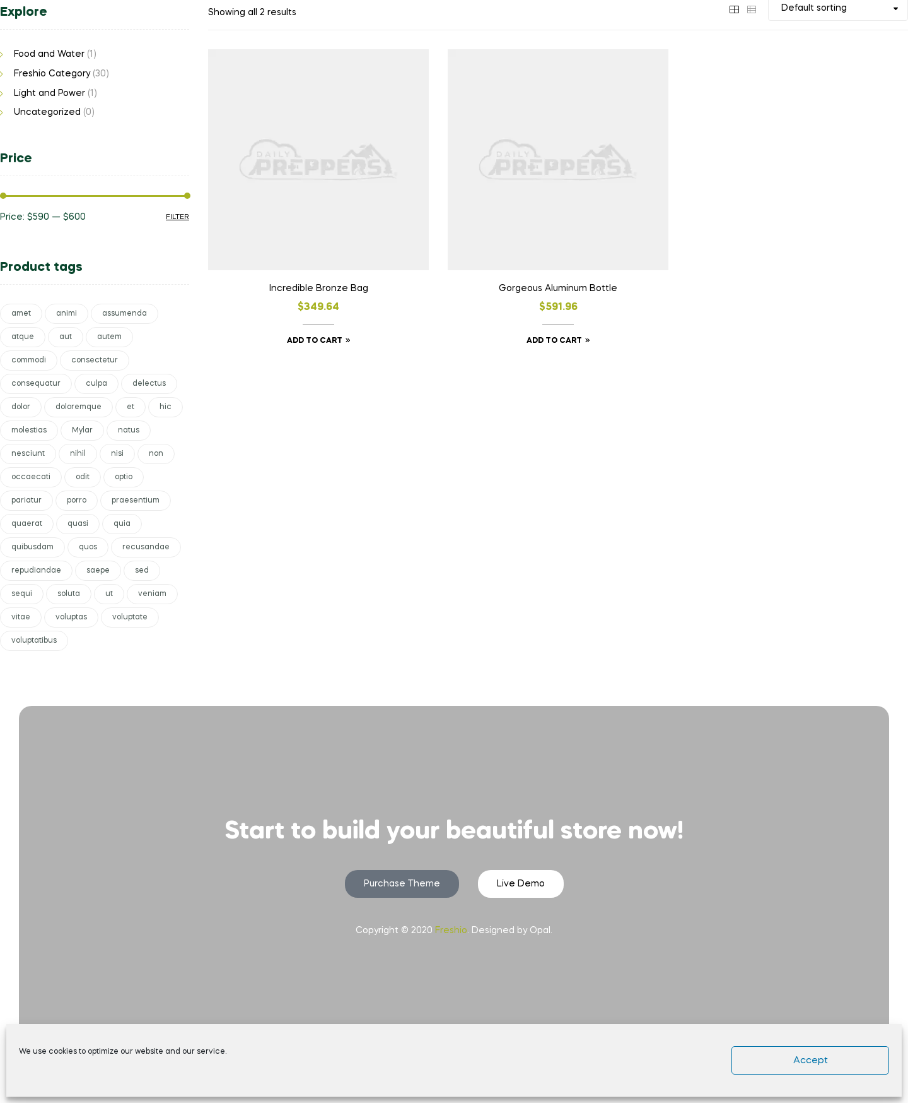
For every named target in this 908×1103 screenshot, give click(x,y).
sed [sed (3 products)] (142, 571)
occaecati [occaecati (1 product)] (30, 477)
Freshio (451, 930)
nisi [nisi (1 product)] (117, 454)
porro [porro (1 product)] (76, 500)
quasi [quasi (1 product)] (77, 524)
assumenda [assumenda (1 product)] (124, 314)
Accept (810, 1060)
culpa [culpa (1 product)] (96, 384)
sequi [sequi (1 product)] (21, 594)
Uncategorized (47, 112)
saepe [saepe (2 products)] (98, 571)
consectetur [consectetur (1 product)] (94, 360)
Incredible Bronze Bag (318, 288)
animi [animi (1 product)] (66, 314)
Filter (177, 217)
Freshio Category (52, 73)
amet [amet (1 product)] (21, 314)
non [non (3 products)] (156, 454)
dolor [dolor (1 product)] (20, 407)
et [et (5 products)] (130, 407)
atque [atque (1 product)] (22, 337)
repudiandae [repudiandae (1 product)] (36, 571)
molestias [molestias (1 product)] (29, 430)
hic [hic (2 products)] (166, 407)
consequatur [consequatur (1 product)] (36, 384)
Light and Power (49, 93)
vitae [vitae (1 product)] (20, 617)
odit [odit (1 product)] (83, 477)
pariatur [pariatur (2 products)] (26, 500)
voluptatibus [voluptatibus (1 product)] (34, 641)
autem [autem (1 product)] (109, 337)
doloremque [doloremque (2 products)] (78, 407)
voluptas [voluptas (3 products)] (71, 617)
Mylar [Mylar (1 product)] (82, 430)
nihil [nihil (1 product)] (78, 454)
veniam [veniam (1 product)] (152, 594)
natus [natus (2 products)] (128, 430)
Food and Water (49, 54)
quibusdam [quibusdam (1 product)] (32, 547)
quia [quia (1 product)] (122, 524)
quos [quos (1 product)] (88, 547)
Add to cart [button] (314, 341)
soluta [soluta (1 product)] (68, 594)
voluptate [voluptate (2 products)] (130, 617)
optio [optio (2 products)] (123, 477)
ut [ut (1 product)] (109, 594)
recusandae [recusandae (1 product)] (146, 547)
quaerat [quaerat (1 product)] (26, 524)
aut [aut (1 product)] (65, 337)
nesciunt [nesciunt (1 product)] (28, 454)
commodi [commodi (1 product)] (28, 360)
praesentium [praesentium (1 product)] (136, 500)
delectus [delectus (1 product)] (149, 384)
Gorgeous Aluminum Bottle (558, 288)
